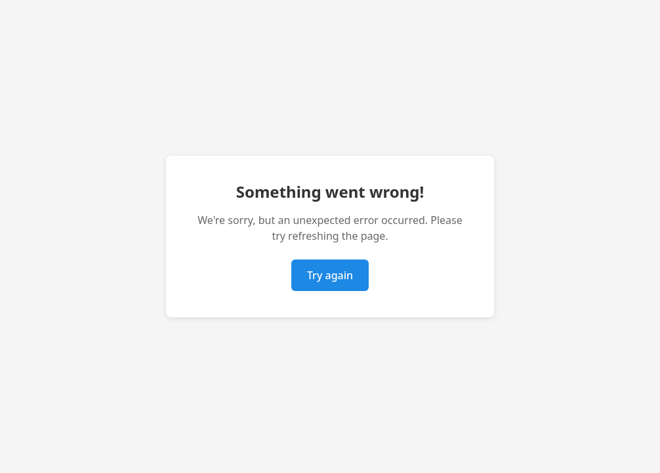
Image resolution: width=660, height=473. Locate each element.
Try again (330, 275)
